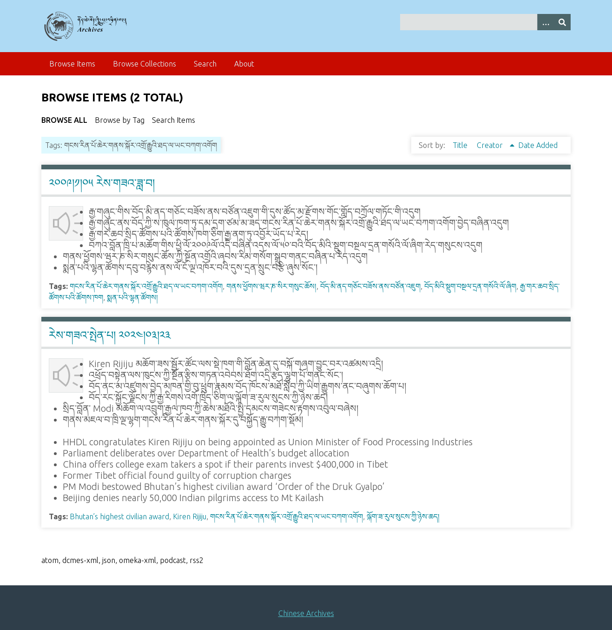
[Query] (485, 22)
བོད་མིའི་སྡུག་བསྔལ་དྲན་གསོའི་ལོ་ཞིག (470, 286)
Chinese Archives (306, 613)
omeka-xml (137, 560)
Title (461, 145)
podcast (173, 560)
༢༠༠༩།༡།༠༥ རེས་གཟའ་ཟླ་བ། (102, 183)
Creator (491, 145)
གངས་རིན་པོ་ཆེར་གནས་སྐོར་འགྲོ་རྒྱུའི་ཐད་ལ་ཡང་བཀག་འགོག (146, 286)
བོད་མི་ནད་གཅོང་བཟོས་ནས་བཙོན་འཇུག (370, 286)
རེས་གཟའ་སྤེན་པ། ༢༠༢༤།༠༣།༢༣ (110, 335)
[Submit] (562, 22)
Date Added (538, 145)
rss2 (197, 560)
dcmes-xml (80, 560)
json (108, 560)
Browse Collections (144, 64)
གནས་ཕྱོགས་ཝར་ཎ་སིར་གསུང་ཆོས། (271, 286)
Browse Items (72, 64)
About (244, 64)
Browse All (64, 120)
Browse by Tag (120, 120)
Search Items (173, 120)
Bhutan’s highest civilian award (119, 516)
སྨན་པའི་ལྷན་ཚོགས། (132, 297)
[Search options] (545, 22)
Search (205, 64)
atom (50, 560)
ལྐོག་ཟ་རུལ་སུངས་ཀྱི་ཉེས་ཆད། (403, 516)
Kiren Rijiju (189, 516)
